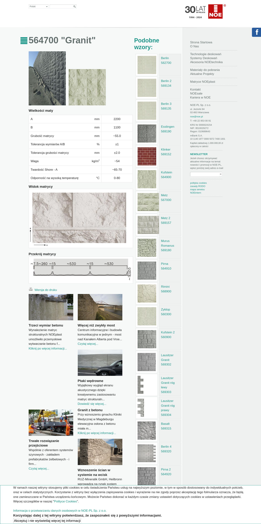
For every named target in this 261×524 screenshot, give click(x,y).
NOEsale (196, 93)
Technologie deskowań (205, 54)
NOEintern (195, 192)
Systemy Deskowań (203, 58)
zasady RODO (197, 186)
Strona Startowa (201, 42)
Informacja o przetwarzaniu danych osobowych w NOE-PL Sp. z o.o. (59, 510)
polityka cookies (198, 183)
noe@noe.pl (196, 116)
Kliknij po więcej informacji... (48, 348)
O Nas (194, 46)
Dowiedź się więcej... (92, 404)
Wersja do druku (43, 289)
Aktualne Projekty (202, 74)
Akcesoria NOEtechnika (206, 62)
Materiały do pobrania (205, 70)
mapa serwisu (197, 189)
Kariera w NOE (200, 97)
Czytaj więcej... (88, 344)
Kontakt (195, 89)
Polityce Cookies (65, 501)
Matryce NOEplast (202, 81)
